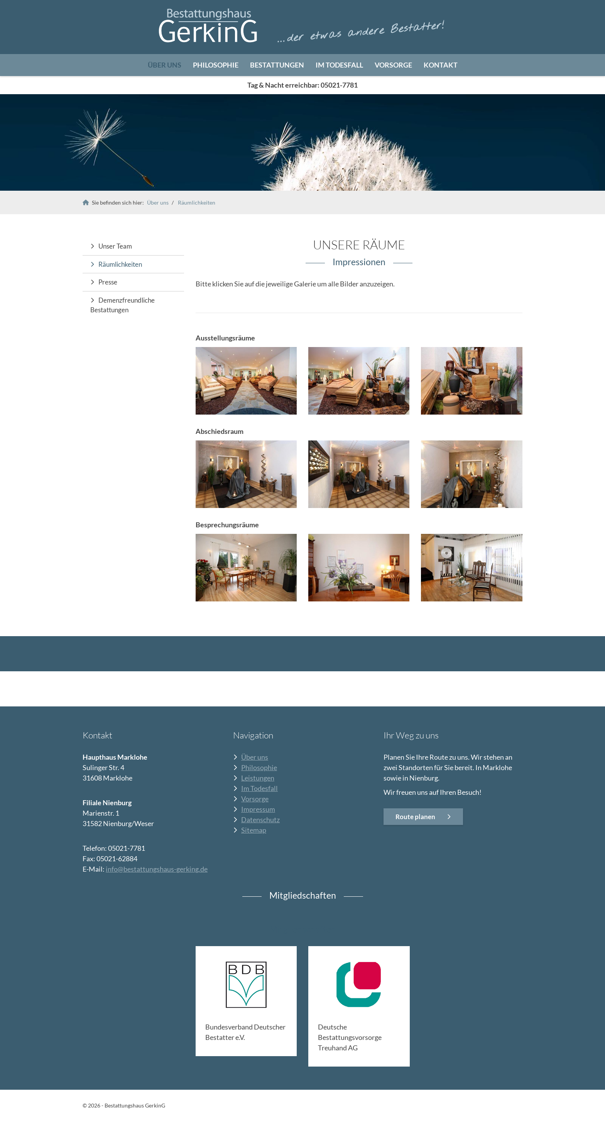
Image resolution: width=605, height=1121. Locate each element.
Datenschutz (260, 819)
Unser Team (115, 246)
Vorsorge (393, 65)
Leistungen (257, 778)
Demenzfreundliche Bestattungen (122, 305)
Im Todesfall (339, 65)
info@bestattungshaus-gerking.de (157, 869)
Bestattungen (277, 65)
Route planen (415, 817)
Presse (107, 282)
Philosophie (215, 65)
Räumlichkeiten (196, 202)
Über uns (164, 65)
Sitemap (253, 830)
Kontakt (441, 65)
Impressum (258, 809)
